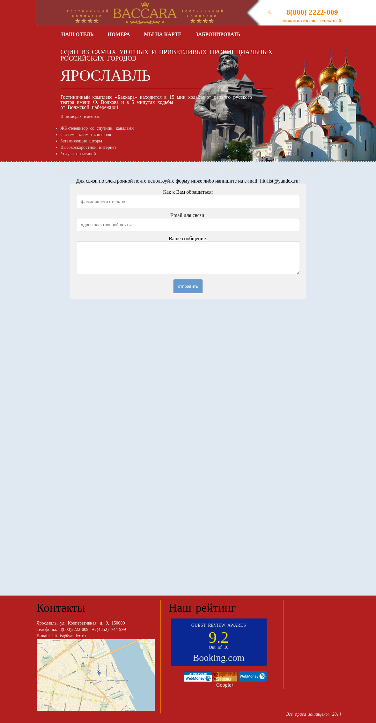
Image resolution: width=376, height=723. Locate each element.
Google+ (225, 685)
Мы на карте (162, 34)
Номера (119, 34)
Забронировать (217, 34)
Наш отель (77, 34)
